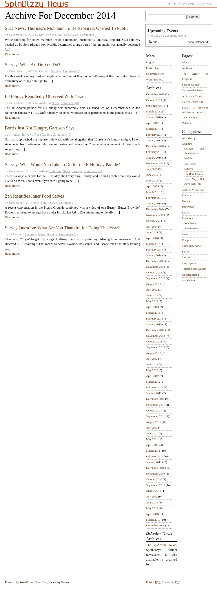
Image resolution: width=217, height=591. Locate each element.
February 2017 (154, 134)
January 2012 (154, 393)
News (58, 35)
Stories (186, 257)
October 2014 (154, 220)
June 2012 (152, 364)
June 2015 (152, 174)
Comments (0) (89, 35)
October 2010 (154, 479)
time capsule (189, 263)
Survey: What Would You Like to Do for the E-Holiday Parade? (62, 164)
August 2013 (153, 284)
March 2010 (153, 519)
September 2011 (155, 416)
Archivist (187, 68)
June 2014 (152, 232)
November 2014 (155, 215)
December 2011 (155, 398)
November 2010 (155, 473)
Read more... (13, 54)
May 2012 (152, 370)
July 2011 (151, 427)
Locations (187, 218)
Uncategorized (190, 274)
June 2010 (152, 502)
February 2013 (154, 318)
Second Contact (191, 84)
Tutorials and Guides (194, 268)
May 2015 (152, 180)
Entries (153, 582)
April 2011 (152, 445)
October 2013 (154, 272)
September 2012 (155, 347)
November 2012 (155, 335)
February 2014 (154, 249)
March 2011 (153, 450)
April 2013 (152, 307)
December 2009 (155, 525)
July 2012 (152, 358)
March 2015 (153, 192)
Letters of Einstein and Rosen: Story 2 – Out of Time (195, 112)
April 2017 (152, 123)
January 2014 (154, 255)
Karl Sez (188, 158)
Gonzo (65, 582)
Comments (171, 582)
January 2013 (154, 324)
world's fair (188, 280)
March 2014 (153, 243)
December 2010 (155, 467)
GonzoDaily (42, 582)
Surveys (56, 71)
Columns (55, 171)
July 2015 (152, 169)
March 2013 (153, 312)
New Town (190, 223)
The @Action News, (161, 545)
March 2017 (153, 128)
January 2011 (154, 462)
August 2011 (153, 422)
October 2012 (154, 341)
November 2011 (155, 404)
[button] (154, 42)
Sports (185, 251)
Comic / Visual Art (193, 189)
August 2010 (153, 490)
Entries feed (153, 68)
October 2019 (154, 100)
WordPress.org (154, 79)
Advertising (188, 138)
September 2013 (155, 278)
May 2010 (152, 508)
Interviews (188, 206)
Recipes (186, 240)
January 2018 (154, 117)
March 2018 (153, 111)
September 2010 (155, 485)
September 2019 (155, 105)
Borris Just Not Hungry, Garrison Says (40, 127)
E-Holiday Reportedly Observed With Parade (45, 96)
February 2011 (154, 456)
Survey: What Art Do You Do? (32, 64)
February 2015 (154, 197)
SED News (71, 35)
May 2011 (152, 439)
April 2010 (152, 514)
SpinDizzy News (191, 245)
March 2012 (153, 381)
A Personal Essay (192, 96)
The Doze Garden (193, 174)
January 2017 (154, 140)
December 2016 (155, 146)
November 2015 (155, 163)
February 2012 (154, 387)
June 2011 (152, 433)
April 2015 (152, 186)
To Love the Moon (192, 90)
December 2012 (155, 330)
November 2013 (155, 266)
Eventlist (187, 195)
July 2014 (152, 226)
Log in (150, 62)
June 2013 (152, 295)
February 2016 (154, 151)
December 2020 (155, 94)
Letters (186, 212)
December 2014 (155, 209)
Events (186, 201)
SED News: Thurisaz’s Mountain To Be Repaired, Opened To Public (66, 28)
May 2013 (152, 301)
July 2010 (152, 496)
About (185, 62)
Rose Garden (42, 134)
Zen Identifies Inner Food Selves (34, 196)
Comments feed (155, 73)
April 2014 (152, 238)
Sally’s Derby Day (192, 101)
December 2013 (155, 261)
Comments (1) (72, 71)
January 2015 (154, 203)
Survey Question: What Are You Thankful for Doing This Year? (62, 227)
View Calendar (198, 42)
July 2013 (152, 289)
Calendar (187, 123)
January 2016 (154, 157)
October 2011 (154, 410)
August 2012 (153, 353)
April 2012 (152, 376)
